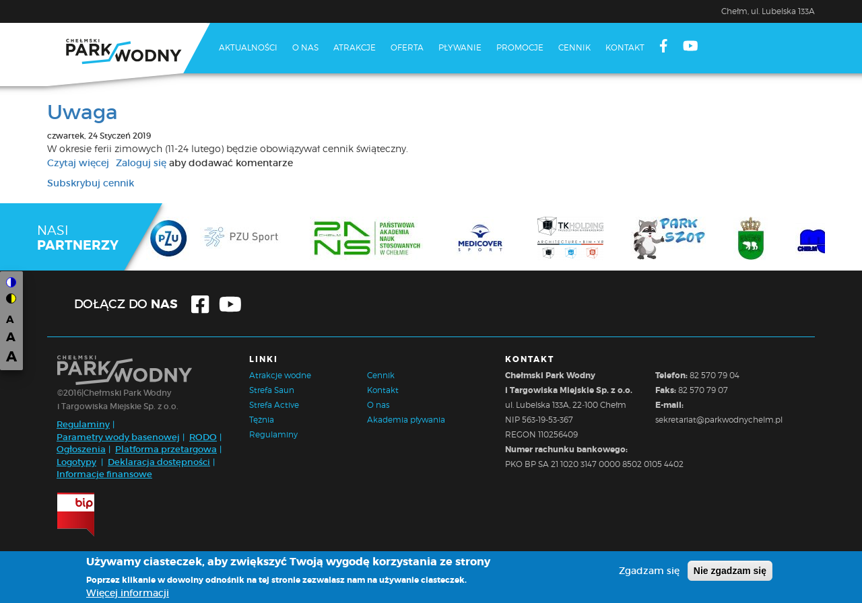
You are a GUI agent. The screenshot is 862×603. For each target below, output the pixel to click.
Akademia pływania (406, 420)
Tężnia (261, 420)
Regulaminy (83, 424)
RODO (203, 437)
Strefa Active (274, 405)
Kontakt (624, 47)
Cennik (574, 47)
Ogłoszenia (81, 449)
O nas (305, 47)
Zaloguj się (141, 163)
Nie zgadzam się (730, 572)
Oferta (407, 47)
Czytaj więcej (78, 163)
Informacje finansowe (104, 474)
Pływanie (460, 47)
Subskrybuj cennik (90, 183)
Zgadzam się (649, 573)
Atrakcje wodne (280, 375)
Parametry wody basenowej (118, 437)
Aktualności (248, 47)
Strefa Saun (271, 390)
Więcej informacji (127, 595)
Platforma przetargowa (166, 449)
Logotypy (76, 462)
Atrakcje (354, 47)
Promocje (519, 47)
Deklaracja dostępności (159, 462)
